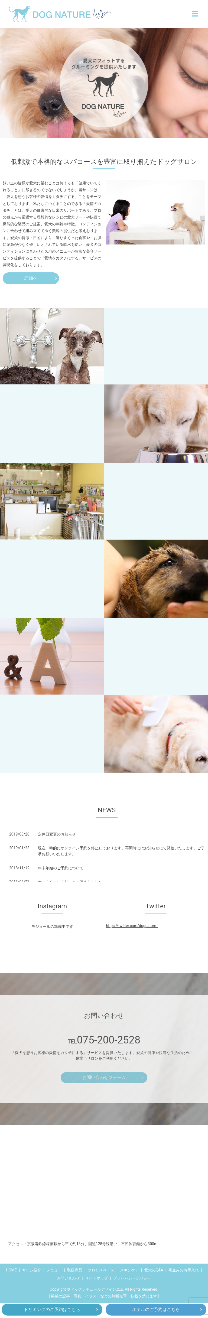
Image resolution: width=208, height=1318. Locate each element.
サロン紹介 (31, 1270)
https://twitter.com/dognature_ (132, 926)
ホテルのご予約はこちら (156, 1309)
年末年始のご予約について (60, 868)
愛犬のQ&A (153, 1270)
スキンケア (129, 1270)
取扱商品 (74, 1270)
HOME (11, 1270)
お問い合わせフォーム (104, 1077)
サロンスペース (101, 1270)
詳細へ (30, 278)
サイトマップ (96, 1278)
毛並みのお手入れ (183, 1270)
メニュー (54, 1270)
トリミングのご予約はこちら (52, 1309)
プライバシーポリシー (132, 1278)
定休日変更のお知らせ (57, 834)
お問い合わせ (68, 1278)
